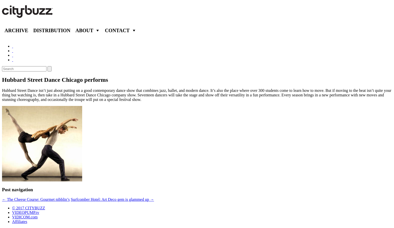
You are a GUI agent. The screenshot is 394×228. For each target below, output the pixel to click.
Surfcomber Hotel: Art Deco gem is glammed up (112, 199)
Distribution (51, 30)
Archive (16, 30)
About (84, 30)
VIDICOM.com (25, 217)
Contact (117, 30)
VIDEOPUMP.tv (25, 212)
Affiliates (19, 221)
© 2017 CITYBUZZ (28, 208)
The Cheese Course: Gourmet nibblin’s (36, 199)
